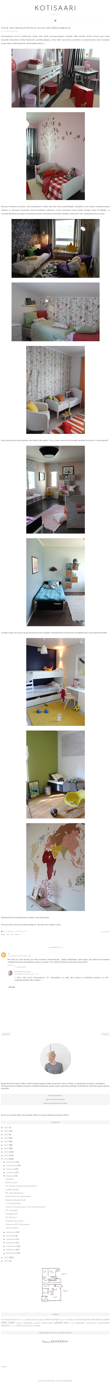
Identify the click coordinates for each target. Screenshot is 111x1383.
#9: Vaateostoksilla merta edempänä (21, 1186)
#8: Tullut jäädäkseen (14, 1193)
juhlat (34, 1319)
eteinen (23, 1320)
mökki (107, 1319)
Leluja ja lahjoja (12, 1228)
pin (12, 934)
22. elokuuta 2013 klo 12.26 (19, 956)
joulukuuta (10, 1162)
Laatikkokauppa (12, 1189)
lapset (62, 1320)
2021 (6, 1131)
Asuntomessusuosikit (14, 1221)
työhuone (26, 1325)
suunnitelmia (104, 1322)
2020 (6, 1134)
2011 (6, 1261)
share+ (17, 934)
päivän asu (61, 1322)
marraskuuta (11, 1165)
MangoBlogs (67, 1380)
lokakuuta (10, 1169)
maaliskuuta (11, 1246)
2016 (6, 1148)
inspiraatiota (21, 931)
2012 (6, 1257)
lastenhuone (70, 1319)
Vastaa (10, 965)
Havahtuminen (12, 1214)
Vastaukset (21, 967)
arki (2, 1319)
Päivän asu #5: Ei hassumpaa (17, 1224)
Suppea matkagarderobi (16, 1200)
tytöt (18, 1325)
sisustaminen (91, 1323)
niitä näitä (8, 1322)
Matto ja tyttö (11, 1182)
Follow (4, 1367)
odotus (19, 1323)
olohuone (27, 1322)
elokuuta (10, 1176)
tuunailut (13, 1326)
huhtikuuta (11, 1242)
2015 (6, 1152)
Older (105, 1034)
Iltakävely (10, 1179)
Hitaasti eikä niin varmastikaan (18, 1196)
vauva (37, 1325)
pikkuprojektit (47, 1323)
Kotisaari (56, 8)
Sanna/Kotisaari (22, 972)
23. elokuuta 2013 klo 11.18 (26, 974)
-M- (9, 953)
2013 (6, 1159)
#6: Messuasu (11, 1217)
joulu (29, 1319)
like (8, 934)
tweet (3, 934)
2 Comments (105, 932)
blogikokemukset (12, 1319)
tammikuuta (11, 1253)
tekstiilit (5, 1325)
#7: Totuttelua (12, 1210)
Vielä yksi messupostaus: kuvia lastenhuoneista (25, 1207)
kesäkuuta (10, 1236)
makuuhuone (97, 1319)
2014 (6, 1155)
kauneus (40, 1319)
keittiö (48, 1319)
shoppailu (80, 1322)
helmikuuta (11, 1250)
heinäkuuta (11, 1232)
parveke (36, 1323)
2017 (6, 1145)
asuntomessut (9, 931)
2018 (6, 1141)
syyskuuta (10, 1172)
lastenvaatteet (83, 1319)
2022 (6, 1127)
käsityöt (56, 1319)
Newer (5, 1034)
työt (32, 1325)
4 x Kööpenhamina (13, 1203)
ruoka (72, 1323)
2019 (6, 1138)
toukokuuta (11, 1239)
